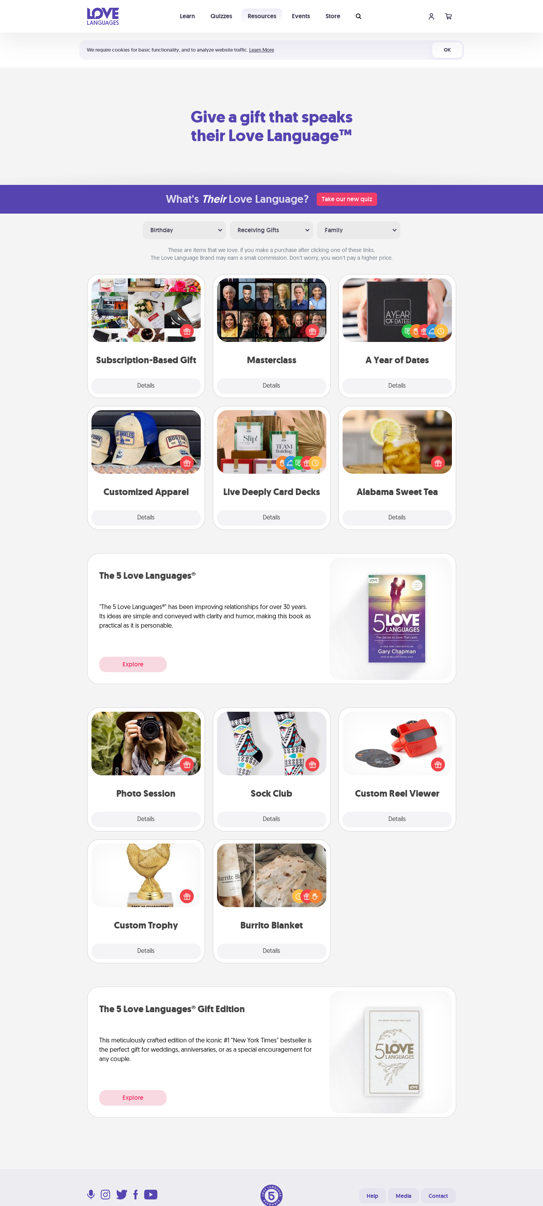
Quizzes (221, 16)
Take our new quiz (347, 199)
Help (372, 1195)
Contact (438, 1195)
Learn (187, 16)
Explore (132, 664)
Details (146, 386)
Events (301, 16)
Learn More (261, 50)
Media (403, 1195)
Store (333, 16)
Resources (262, 16)
